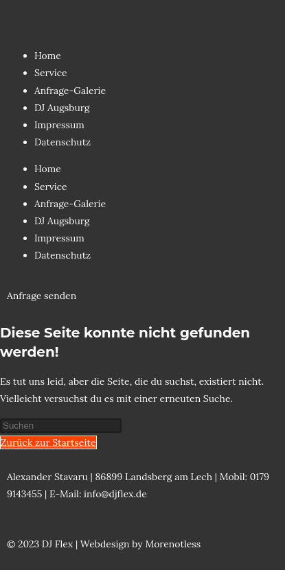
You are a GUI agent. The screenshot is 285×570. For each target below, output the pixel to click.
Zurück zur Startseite (48, 442)
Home (47, 55)
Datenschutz (62, 142)
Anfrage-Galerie (70, 90)
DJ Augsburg (62, 108)
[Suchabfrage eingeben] (61, 425)
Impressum (59, 125)
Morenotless (173, 544)
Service (50, 73)
